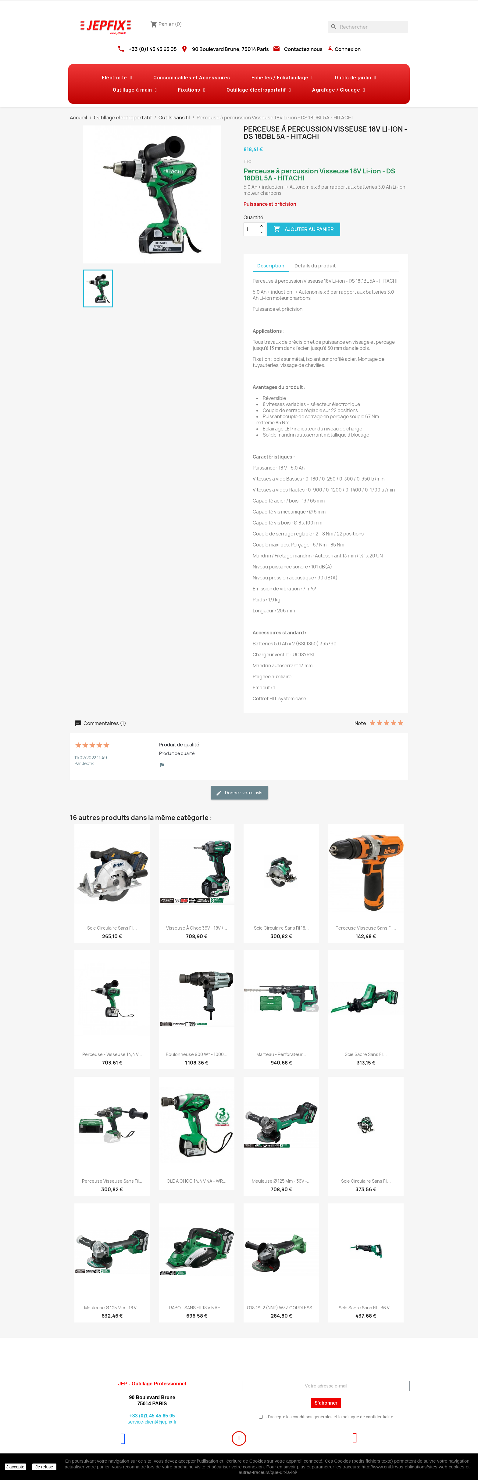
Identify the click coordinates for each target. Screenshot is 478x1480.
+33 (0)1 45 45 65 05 (153, 49)
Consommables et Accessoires (191, 78)
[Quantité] (251, 229)
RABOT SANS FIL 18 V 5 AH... (196, 1308)
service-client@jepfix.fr (152, 1421)
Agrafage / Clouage (338, 90)
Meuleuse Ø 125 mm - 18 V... (112, 1308)
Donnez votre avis (239, 793)
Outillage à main (135, 90)
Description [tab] (270, 266)
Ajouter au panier (303, 229)
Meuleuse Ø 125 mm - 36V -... (281, 1181)
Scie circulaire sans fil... (112, 928)
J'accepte (15, 1466)
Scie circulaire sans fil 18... (281, 928)
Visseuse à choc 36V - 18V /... (196, 928)
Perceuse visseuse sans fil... (366, 928)
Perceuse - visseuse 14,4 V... (112, 1054)
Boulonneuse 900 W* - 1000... (196, 1054)
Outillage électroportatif (259, 90)
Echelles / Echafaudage (282, 77)
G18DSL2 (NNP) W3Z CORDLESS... (281, 1308)
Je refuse (44, 1466)
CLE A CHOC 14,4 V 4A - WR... (197, 1181)
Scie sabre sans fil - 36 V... (366, 1308)
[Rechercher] (368, 27)
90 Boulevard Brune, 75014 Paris (230, 49)
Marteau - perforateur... (281, 1054)
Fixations (191, 90)
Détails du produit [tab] (315, 266)
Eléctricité (117, 77)
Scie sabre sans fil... (366, 1054)
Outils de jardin (355, 77)
